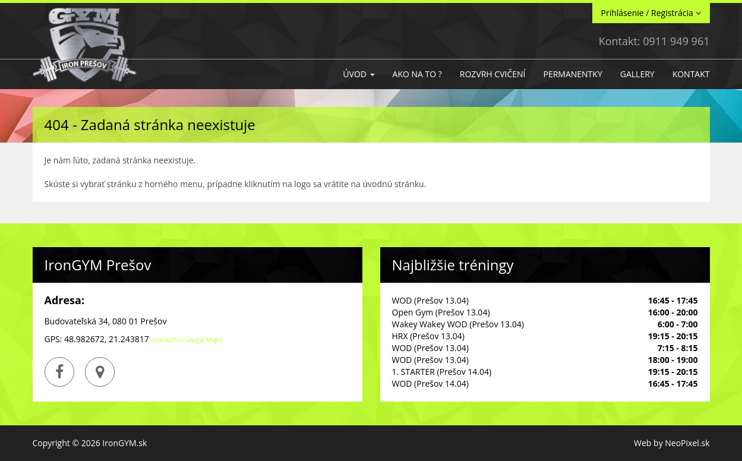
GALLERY (637, 74)
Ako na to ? (417, 74)
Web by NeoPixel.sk (671, 443)
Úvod (358, 74)
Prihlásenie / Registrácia (651, 12)
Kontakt (691, 74)
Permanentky (572, 74)
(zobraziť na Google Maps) (187, 340)
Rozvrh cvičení (493, 74)
